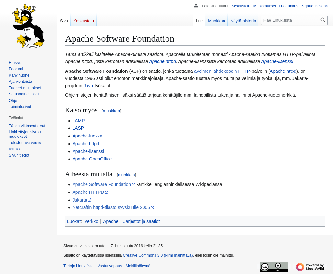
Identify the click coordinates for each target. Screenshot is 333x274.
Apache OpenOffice (92, 158)
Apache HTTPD (88, 192)
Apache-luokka (87, 135)
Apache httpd (162, 61)
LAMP (78, 120)
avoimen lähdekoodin (215, 71)
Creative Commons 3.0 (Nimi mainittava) (158, 255)
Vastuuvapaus (110, 266)
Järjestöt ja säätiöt (141, 221)
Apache (110, 221)
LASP (78, 128)
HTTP (244, 71)
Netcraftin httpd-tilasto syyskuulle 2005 (111, 207)
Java (88, 85)
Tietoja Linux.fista (78, 266)
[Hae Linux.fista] (294, 20)
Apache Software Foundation (101, 184)
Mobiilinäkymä (138, 266)
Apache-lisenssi (277, 61)
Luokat (74, 221)
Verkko (91, 221)
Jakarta (79, 200)
